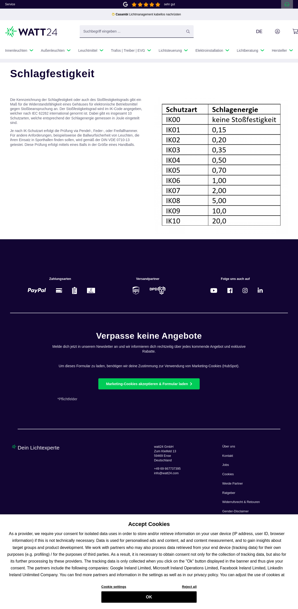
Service (10, 4)
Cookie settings (113, 589)
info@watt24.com (166, 473)
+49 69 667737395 (167, 468)
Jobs (225, 465)
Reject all (189, 589)
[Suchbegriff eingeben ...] (137, 31)
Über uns (228, 446)
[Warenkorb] (289, 31)
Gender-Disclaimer (235, 511)
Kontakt (227, 456)
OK (149, 599)
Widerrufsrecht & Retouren (241, 502)
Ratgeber (228, 493)
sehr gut (169, 4)
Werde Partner (232, 483)
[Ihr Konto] (272, 31)
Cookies (228, 474)
